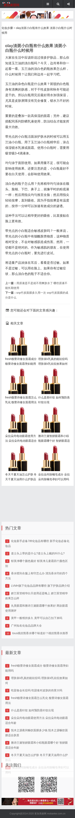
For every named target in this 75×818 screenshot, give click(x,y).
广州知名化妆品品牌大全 (26, 650)
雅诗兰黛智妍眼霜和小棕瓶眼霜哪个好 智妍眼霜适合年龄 (53, 412)
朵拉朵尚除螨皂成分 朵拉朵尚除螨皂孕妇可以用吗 (52, 451)
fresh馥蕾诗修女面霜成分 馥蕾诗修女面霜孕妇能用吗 (20, 335)
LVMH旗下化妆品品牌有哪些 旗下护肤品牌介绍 (40, 610)
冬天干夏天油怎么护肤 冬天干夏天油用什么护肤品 (20, 451)
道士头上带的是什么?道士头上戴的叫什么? (38, 578)
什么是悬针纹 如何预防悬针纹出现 (32, 738)
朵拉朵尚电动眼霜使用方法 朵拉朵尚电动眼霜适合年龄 (20, 412)
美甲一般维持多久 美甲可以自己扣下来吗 (36, 642)
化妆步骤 (7, 28)
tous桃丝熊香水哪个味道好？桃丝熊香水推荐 (40, 658)
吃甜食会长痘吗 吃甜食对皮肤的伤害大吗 (36, 718)
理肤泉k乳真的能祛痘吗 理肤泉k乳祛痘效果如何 (53, 335)
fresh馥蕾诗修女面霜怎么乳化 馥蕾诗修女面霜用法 (20, 374)
